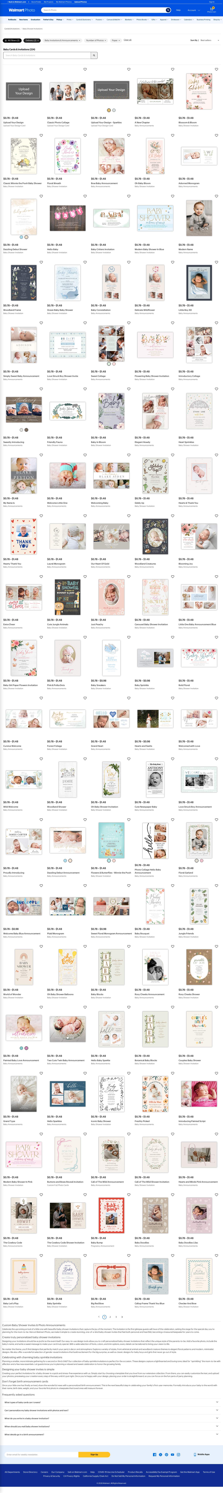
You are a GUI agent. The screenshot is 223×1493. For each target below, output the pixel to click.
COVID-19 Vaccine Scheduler (111, 1472)
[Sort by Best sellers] (210, 40)
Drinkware (175, 20)
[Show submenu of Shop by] (221, 19)
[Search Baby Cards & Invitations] (47, 55)
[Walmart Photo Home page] (22, 10)
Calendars (188, 20)
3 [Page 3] (116, 1317)
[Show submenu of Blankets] (133, 19)
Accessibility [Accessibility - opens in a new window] (152, 1472)
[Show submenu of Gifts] (156, 19)
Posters (99, 20)
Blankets (128, 20)
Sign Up (94, 1454)
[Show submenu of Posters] (103, 19)
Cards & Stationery (83, 20)
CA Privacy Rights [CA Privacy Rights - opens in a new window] (71, 1476)
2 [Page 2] (110, 1317)
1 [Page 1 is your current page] (104, 1317)
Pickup (59, 20)
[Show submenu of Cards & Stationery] (92, 19)
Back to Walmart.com (16, 2)
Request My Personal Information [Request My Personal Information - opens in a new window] (164, 1476)
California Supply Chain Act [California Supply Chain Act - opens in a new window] (95, 1476)
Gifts (153, 20)
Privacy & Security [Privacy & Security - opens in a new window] (51, 1476)
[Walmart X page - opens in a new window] (160, 1454)
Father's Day (48, 20)
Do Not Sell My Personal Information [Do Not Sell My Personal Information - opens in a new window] (128, 1476)
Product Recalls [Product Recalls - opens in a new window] (135, 1472)
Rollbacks (12, 20)
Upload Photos (80, 2)
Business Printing (203, 20)
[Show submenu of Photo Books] (148, 19)
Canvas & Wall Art (113, 20)
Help (178, 10)
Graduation (35, 20)
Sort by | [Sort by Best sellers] (195, 40)
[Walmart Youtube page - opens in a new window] (172, 1454)
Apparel (163, 20)
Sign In (211, 2)
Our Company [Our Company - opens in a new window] (57, 1472)
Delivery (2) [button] (32, 40)
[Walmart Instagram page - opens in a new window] (178, 1454)
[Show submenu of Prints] (73, 19)
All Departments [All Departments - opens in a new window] (12, 1472)
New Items (23, 20)
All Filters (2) (12, 41)
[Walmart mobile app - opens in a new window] (201, 1454)
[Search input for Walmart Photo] (103, 10)
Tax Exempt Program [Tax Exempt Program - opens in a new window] (167, 1472)
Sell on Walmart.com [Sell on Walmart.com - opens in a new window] (77, 1472)
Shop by (216, 20)
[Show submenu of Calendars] (193, 19)
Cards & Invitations (12, 29)
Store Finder (36, 2)
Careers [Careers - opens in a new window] (44, 1472)
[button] (23, 69)
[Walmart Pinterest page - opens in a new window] (166, 1454)
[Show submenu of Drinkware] (180, 19)
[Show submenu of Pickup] (63, 19)
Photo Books (142, 20)
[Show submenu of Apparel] (167, 19)
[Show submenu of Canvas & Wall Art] (121, 19)
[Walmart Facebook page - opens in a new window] (154, 1454)
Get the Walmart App (190, 1472)
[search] (94, 55)
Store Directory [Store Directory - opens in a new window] (30, 1472)
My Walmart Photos (64, 2)
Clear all (127, 40)
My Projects (48, 2)
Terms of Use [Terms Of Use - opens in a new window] (209, 1472)
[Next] (122, 1317)
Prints (69, 20)
